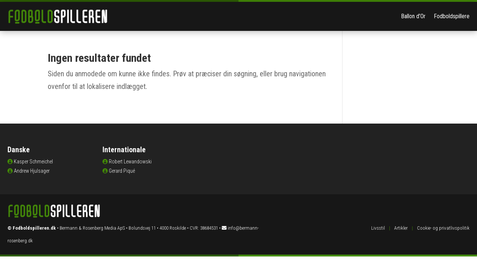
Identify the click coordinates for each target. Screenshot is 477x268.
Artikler (401, 228)
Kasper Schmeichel (33, 162)
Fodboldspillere (452, 16)
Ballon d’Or (413, 16)
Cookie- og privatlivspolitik (443, 228)
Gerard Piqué (122, 171)
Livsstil (378, 228)
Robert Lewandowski (130, 162)
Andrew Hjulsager (32, 171)
